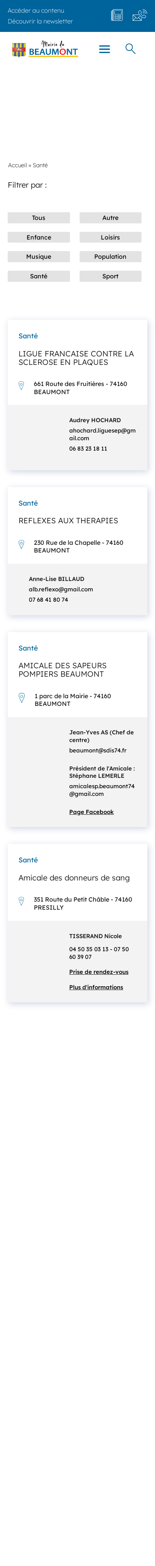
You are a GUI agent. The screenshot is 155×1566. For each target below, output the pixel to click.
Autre (110, 217)
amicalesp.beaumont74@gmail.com (102, 789)
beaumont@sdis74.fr (98, 750)
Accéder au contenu (36, 10)
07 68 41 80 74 (48, 599)
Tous (38, 217)
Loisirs (110, 237)
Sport (110, 276)
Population (110, 256)
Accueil (17, 165)
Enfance (39, 237)
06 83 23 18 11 (88, 448)
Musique (38, 256)
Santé (38, 276)
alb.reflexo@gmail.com (61, 589)
